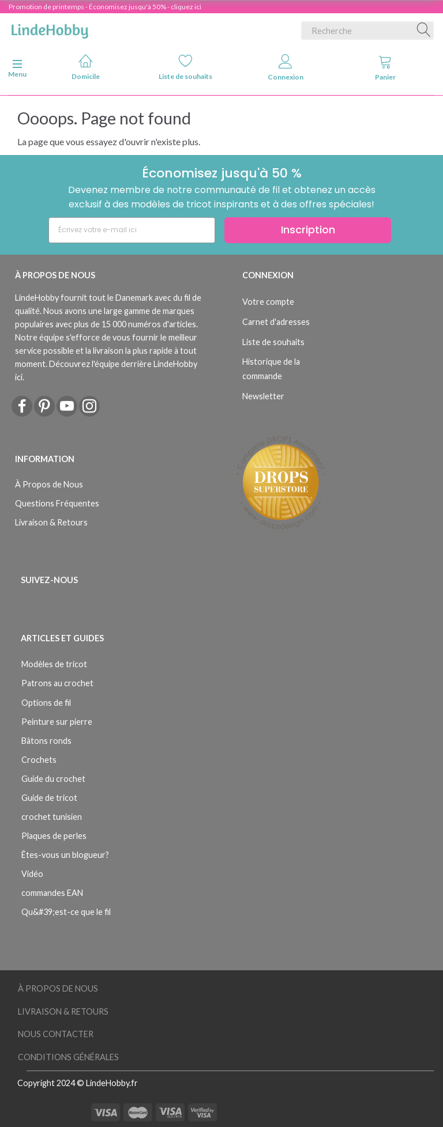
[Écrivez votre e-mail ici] (131, 230)
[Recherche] (424, 30)
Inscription (308, 229)
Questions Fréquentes (57, 503)
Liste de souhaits (185, 67)
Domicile (86, 67)
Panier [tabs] (385, 67)
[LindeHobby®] (49, 28)
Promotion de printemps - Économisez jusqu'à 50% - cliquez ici (105, 6)
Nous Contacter (55, 1034)
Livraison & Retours (51, 522)
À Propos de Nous (49, 484)
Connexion (285, 67)
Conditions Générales (68, 1057)
